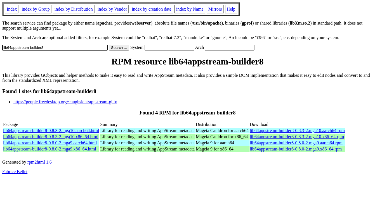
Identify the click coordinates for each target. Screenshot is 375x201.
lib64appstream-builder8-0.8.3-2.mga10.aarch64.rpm (297, 130)
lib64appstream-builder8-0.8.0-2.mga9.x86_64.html (49, 149)
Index (12, 9)
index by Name (190, 9)
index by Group (35, 9)
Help (231, 9)
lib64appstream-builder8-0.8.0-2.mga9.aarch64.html (50, 142)
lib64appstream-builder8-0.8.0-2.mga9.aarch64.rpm (296, 142)
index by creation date (151, 9)
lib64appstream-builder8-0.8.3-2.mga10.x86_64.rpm (297, 136)
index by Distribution (74, 9)
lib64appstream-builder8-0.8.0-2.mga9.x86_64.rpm (296, 149)
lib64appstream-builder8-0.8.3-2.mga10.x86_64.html (50, 136)
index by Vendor (112, 9)
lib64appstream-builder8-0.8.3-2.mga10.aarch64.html (51, 130)
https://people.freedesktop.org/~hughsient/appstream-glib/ (65, 101)
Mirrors (215, 9)
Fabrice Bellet (14, 171)
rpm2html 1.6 (39, 162)
